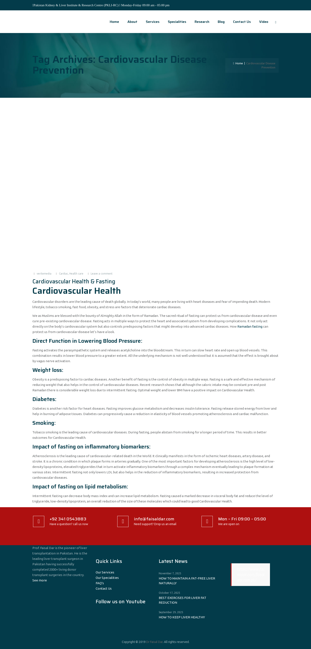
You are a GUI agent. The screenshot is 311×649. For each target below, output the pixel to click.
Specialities (175, 21)
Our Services (105, 572)
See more (39, 580)
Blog (219, 21)
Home (112, 21)
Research (200, 21)
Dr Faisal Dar (154, 642)
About (130, 21)
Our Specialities (107, 578)
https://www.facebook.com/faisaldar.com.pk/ (250, 574)
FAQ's (100, 583)
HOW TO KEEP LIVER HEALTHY (182, 617)
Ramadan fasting (249, 326)
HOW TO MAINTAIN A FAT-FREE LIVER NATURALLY (187, 580)
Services (150, 21)
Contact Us (240, 21)
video (261, 21)
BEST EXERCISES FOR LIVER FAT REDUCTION (182, 600)
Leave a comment (102, 273)
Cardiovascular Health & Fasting (73, 281)
